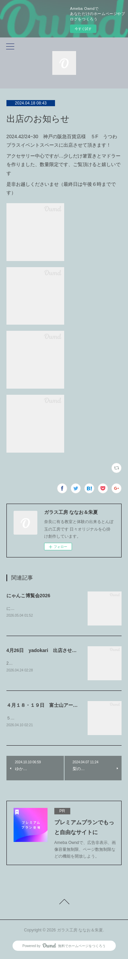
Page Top (64, 904)
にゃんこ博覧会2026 (28, 595)
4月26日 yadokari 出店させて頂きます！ (53, 650)
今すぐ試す (83, 29)
